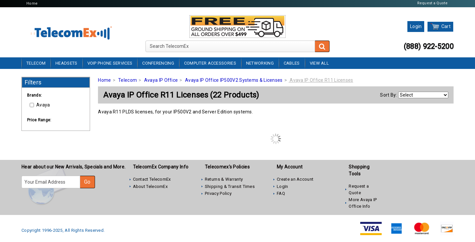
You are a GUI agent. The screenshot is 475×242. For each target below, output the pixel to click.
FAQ (281, 193)
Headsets (66, 63)
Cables (292, 63)
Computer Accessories (210, 63)
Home (32, 3)
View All (319, 63)
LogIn (282, 186)
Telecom (36, 63)
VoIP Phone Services (110, 63)
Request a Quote (432, 3)
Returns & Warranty (224, 179)
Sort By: (388, 95)
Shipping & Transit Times (230, 186)
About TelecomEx (150, 186)
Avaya (40, 104)
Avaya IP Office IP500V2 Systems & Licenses (234, 80)
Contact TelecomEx (152, 179)
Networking (260, 63)
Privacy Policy (218, 193)
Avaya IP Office (161, 80)
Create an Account (295, 179)
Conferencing (158, 63)
